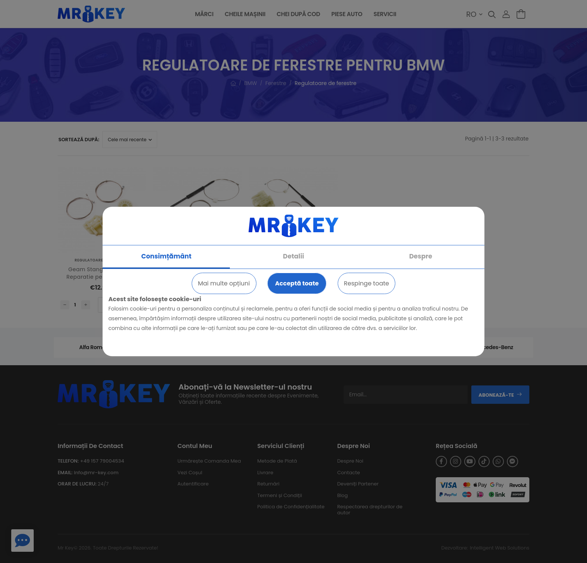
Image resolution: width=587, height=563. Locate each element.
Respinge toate (366, 283)
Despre (420, 256)
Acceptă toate (297, 283)
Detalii (293, 256)
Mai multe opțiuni (224, 283)
